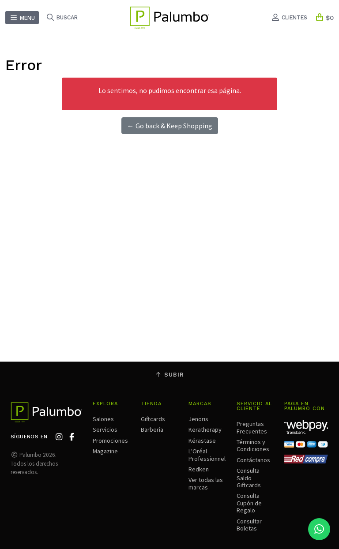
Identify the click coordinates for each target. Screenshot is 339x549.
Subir (169, 374)
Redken (198, 469)
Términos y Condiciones (253, 445)
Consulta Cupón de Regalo (249, 503)
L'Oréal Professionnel (207, 454)
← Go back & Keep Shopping (169, 125)
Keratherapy (205, 429)
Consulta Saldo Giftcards (249, 478)
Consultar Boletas (249, 524)
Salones (103, 419)
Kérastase (202, 440)
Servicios (105, 429)
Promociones (110, 440)
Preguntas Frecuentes (252, 427)
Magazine (105, 451)
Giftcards (153, 419)
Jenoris (198, 419)
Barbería (152, 429)
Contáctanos (253, 460)
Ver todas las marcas (205, 483)
